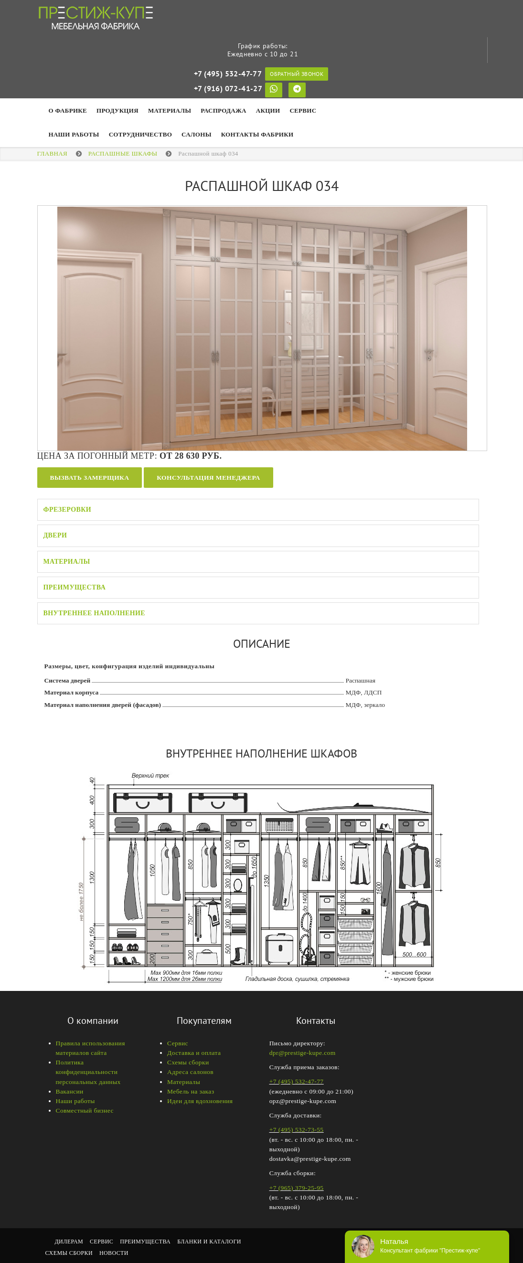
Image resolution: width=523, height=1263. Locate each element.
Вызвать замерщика (89, 477)
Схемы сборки (188, 1062)
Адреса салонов (190, 1071)
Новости (113, 1253)
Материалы (169, 110)
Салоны (196, 134)
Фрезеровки (67, 509)
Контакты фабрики (257, 134)
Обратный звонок (296, 73)
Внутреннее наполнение (94, 613)
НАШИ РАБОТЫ (74, 134)
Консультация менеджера (208, 477)
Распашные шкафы (123, 153)
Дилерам (69, 1241)
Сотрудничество (140, 134)
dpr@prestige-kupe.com (302, 1052)
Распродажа (223, 110)
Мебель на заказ (190, 1091)
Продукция (117, 110)
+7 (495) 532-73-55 (296, 1129)
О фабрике (68, 110)
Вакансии (70, 1091)
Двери (55, 535)
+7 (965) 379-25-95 (296, 1187)
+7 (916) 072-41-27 (228, 88)
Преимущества (74, 587)
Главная (52, 153)
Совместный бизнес (85, 1110)
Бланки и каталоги (209, 1241)
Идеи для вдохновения (200, 1101)
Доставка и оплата (194, 1052)
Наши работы (75, 1101)
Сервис (302, 110)
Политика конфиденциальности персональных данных (88, 1072)
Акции (268, 110)
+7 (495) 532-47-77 (228, 73)
